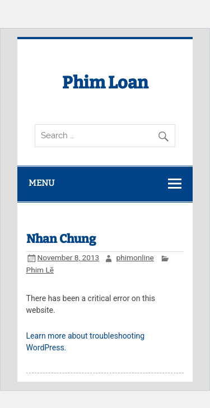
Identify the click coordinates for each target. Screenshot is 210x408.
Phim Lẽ (40, 269)
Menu (41, 183)
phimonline (135, 257)
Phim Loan (105, 83)
